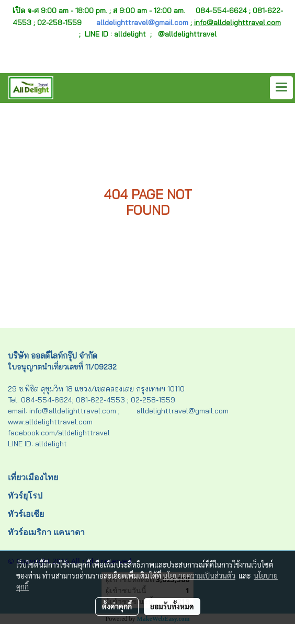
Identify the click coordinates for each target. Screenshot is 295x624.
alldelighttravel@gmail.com (142, 22)
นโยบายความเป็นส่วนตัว (199, 575)
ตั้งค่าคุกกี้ (117, 606)
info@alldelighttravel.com (237, 22)
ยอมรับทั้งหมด (172, 606)
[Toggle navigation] (281, 87)
